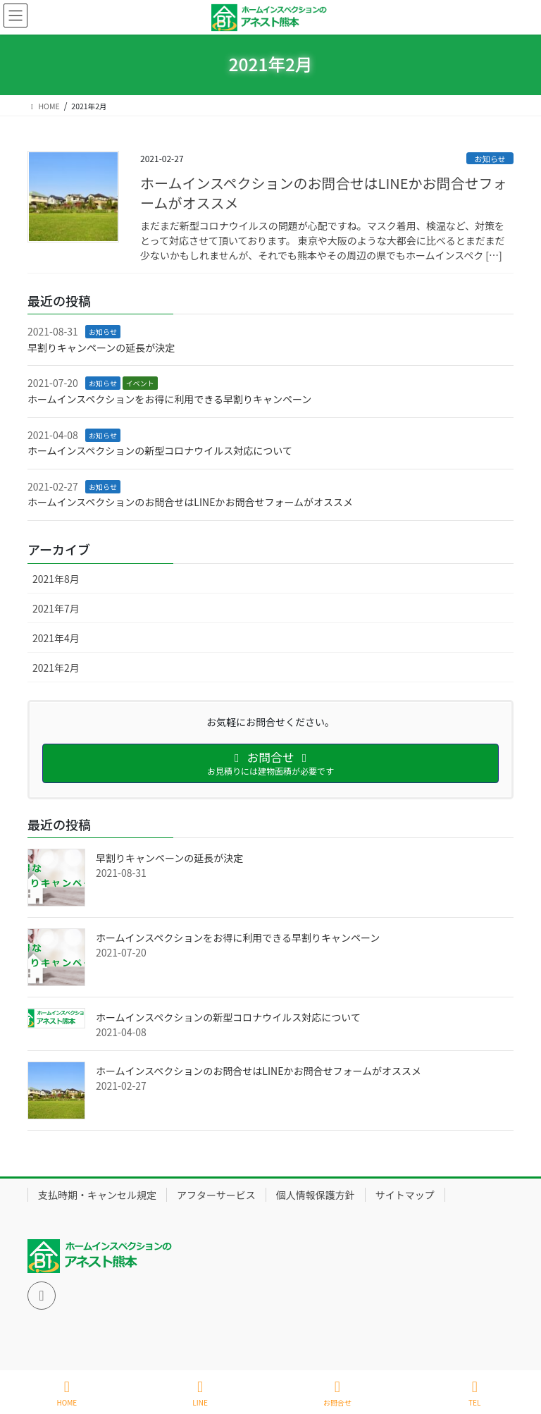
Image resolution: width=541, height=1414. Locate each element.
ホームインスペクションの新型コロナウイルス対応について (159, 450)
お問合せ (337, 1393)
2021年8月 (56, 579)
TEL (475, 1393)
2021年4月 (56, 638)
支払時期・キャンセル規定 (97, 1195)
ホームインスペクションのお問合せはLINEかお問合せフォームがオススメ (323, 193)
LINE (200, 1393)
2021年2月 (56, 667)
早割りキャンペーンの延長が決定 (101, 347)
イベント (140, 383)
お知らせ (490, 158)
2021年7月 (56, 608)
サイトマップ (405, 1195)
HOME (67, 1393)
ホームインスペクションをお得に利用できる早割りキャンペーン (169, 399)
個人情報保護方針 (315, 1195)
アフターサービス (216, 1195)
